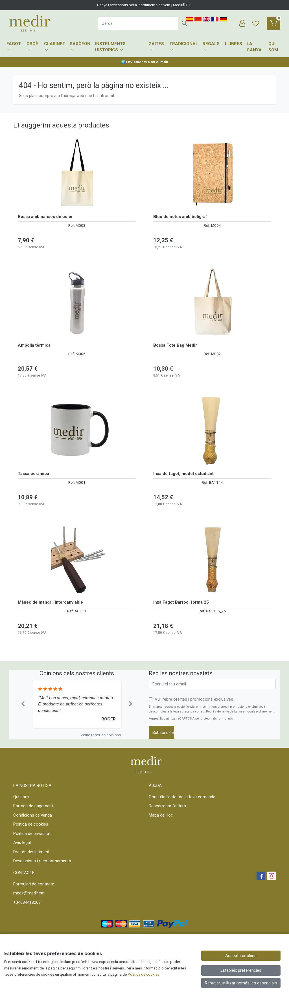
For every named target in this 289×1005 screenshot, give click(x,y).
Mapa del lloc (161, 815)
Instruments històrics (110, 47)
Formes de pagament (33, 805)
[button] (22, 704)
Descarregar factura (167, 805)
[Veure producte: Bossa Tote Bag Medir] (212, 302)
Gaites (156, 46)
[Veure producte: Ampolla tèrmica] (76, 302)
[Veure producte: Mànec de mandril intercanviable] (76, 559)
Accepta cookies (241, 955)
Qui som (273, 47)
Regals (211, 46)
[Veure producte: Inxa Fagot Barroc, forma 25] (212, 559)
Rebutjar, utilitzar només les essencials (241, 983)
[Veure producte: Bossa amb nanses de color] (76, 173)
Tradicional (183, 46)
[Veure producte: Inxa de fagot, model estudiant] (212, 430)
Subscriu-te (163, 732)
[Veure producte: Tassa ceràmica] (76, 430)
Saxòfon (80, 46)
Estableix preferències (240, 970)
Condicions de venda (32, 815)
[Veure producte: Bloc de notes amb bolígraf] (212, 173)
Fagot (13, 46)
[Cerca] (138, 23)
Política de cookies (30, 824)
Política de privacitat (32, 833)
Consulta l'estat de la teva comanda (182, 796)
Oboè (32, 46)
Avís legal (22, 842)
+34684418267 (27, 902)
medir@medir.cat (29, 893)
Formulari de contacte (33, 884)
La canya (254, 47)
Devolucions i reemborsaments (42, 860)
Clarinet (54, 46)
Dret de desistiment (31, 851)
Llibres (233, 43)
